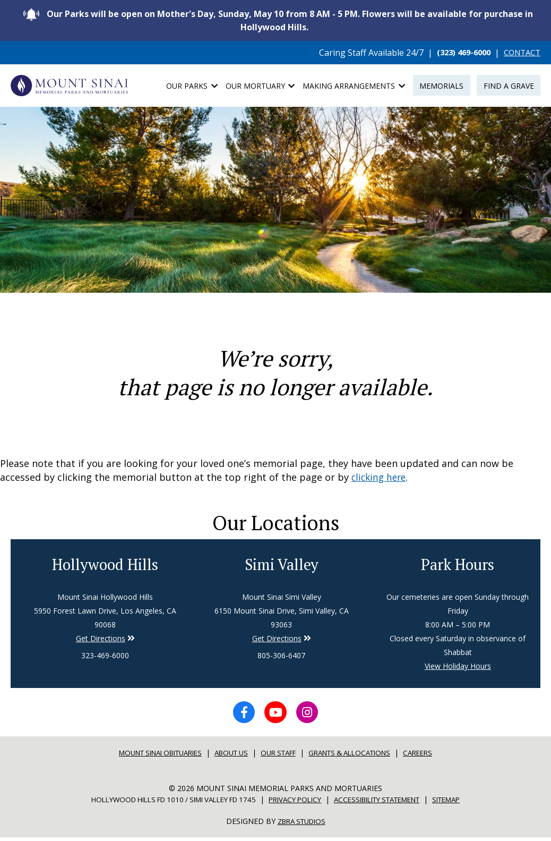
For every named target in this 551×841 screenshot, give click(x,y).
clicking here (380, 477)
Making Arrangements (354, 86)
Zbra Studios (301, 825)
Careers (434, 756)
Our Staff (281, 756)
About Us (229, 756)
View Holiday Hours (458, 667)
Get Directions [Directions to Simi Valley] (100, 639)
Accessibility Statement (387, 803)
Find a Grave (509, 86)
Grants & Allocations (359, 756)
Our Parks (192, 86)
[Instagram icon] (310, 714)
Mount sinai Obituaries (149, 756)
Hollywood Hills (105, 565)
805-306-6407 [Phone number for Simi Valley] (281, 656)
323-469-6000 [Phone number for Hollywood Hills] (105, 656)
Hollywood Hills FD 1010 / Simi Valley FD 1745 (162, 803)
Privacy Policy (296, 803)
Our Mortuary (260, 86)
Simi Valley (281, 565)
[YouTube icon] (275, 714)
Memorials (441, 86)
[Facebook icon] (240, 714)
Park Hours (457, 565)
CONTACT (520, 52)
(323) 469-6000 (456, 52)
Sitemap (465, 803)
